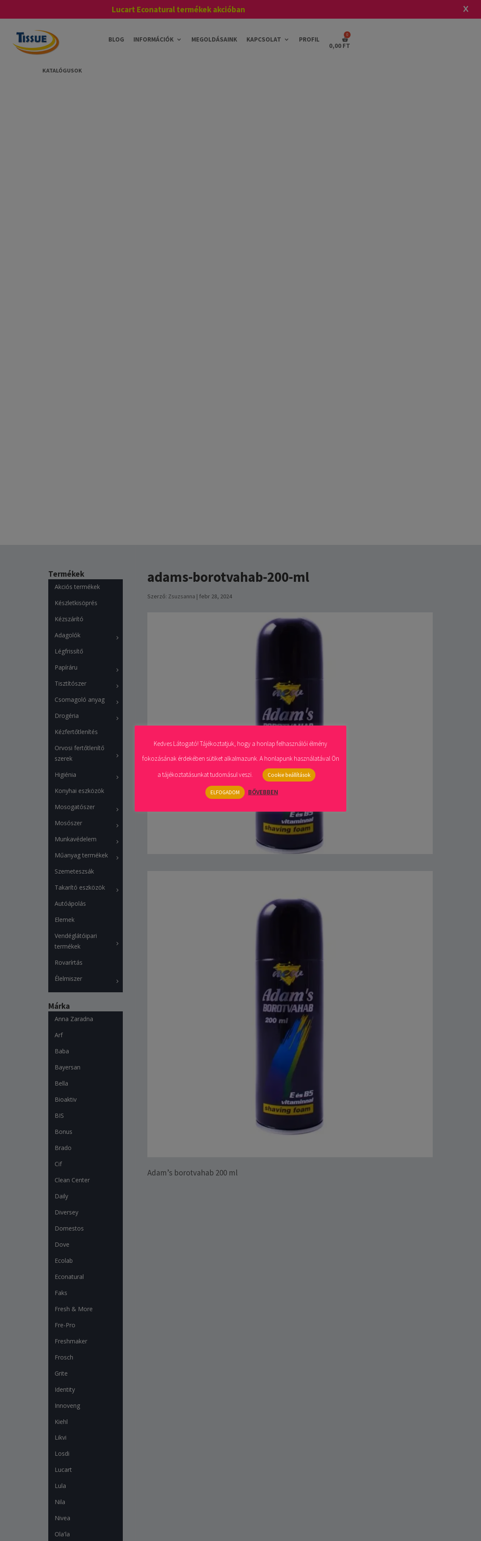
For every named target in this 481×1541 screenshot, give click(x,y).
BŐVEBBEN (263, 792)
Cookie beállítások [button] (289, 775)
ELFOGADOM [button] (225, 792)
